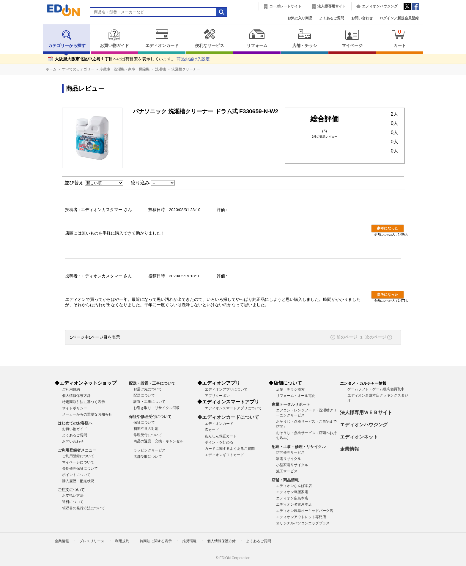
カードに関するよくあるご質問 (230, 448)
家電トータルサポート (291, 404)
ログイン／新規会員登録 (399, 18)
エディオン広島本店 (292, 498)
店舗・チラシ (304, 38)
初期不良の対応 (145, 429)
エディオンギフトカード (224, 455)
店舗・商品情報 (285, 480)
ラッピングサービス (149, 450)
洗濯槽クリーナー (185, 69)
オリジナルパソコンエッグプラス (303, 523)
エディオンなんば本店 (294, 486)
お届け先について (147, 389)
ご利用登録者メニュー (77, 450)
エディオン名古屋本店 (294, 504)
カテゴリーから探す (67, 38)
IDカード (212, 430)
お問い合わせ (362, 18)
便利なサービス (209, 38)
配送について (144, 395)
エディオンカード (161, 38)
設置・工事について (149, 402)
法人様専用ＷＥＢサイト (366, 412)
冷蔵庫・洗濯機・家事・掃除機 (124, 69)
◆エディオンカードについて (228, 417)
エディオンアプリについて (226, 389)
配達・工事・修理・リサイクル (299, 446)
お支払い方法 (73, 495)
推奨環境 (189, 541)
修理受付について (147, 435)
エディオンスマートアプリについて (233, 408)
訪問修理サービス (290, 452)
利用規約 (122, 541)
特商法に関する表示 (156, 541)
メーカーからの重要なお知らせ (87, 414)
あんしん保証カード (221, 436)
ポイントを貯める (219, 442)
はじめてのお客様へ (75, 423)
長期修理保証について (80, 468)
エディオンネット (359, 436)
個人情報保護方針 (76, 396)
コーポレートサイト (285, 6)
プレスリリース (91, 541)
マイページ (352, 38)
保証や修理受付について (150, 416)
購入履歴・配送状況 (78, 481)
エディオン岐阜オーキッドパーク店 (304, 511)
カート (399, 38)
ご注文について (71, 490)
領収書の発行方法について (83, 508)
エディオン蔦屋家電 (292, 492)
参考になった (387, 228)
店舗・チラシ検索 (290, 389)
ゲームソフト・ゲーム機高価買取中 (375, 389)
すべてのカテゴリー (78, 69)
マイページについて (78, 462)
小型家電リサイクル (292, 465)
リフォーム (257, 38)
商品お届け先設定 (193, 59)
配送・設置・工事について (152, 383)
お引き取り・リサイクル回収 (156, 408)
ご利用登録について (78, 456)
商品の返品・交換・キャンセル (158, 441)
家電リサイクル (288, 459)
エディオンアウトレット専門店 (301, 517)
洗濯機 (160, 69)
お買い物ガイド (114, 38)
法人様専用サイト (331, 6)
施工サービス (286, 471)
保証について (144, 422)
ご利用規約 (71, 389)
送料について (73, 502)
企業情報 (349, 449)
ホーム (51, 69)
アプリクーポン (217, 396)
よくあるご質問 (331, 18)
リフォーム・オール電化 (295, 396)
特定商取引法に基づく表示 (83, 402)
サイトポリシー (74, 408)
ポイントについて (76, 475)
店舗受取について (147, 457)
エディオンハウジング (380, 6)
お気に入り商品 (299, 18)
